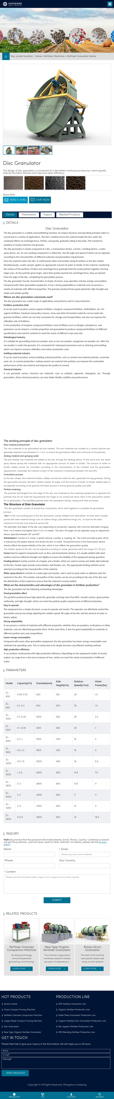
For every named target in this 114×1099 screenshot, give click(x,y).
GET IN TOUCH (14, 1038)
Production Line (73, 997)
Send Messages (15, 1073)
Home (38, 56)
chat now (40, 200)
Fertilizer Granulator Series (81, 56)
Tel (42, 1095)
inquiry (100, 1095)
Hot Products (16, 997)
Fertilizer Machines (54, 56)
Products (14, 1095)
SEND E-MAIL (15, 200)
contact (71, 1095)
